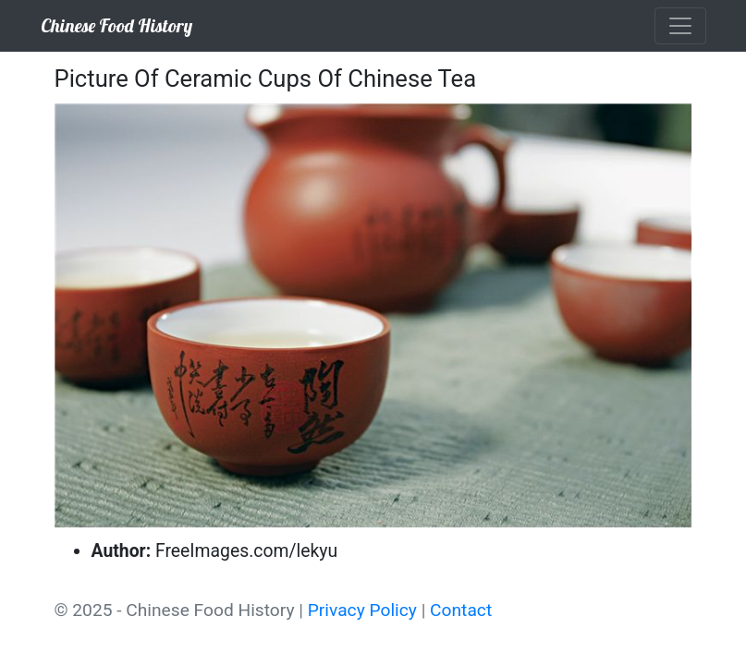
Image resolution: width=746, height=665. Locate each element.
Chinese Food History (116, 25)
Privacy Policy (362, 610)
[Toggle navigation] (680, 25)
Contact (461, 610)
